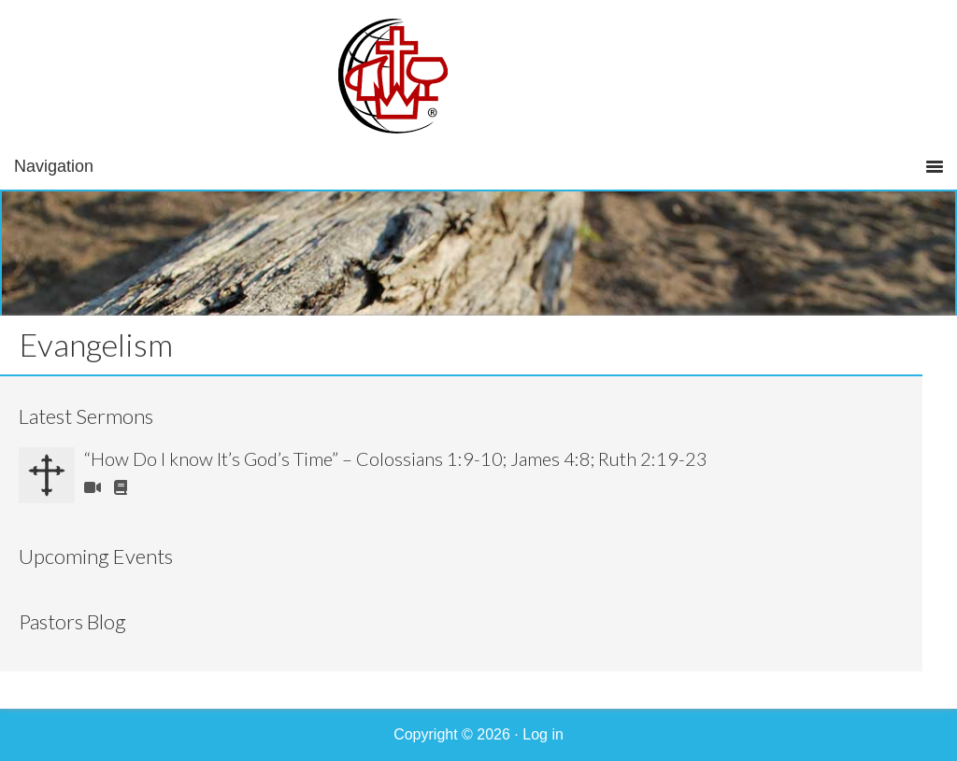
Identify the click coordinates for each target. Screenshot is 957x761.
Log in (543, 734)
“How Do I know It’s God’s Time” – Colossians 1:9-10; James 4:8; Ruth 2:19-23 (395, 458)
